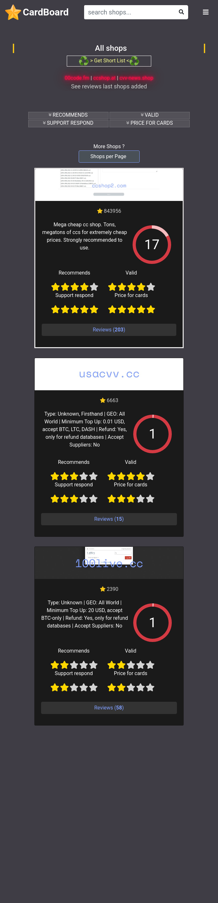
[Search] (128, 12)
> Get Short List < (109, 61)
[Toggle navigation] (206, 12)
